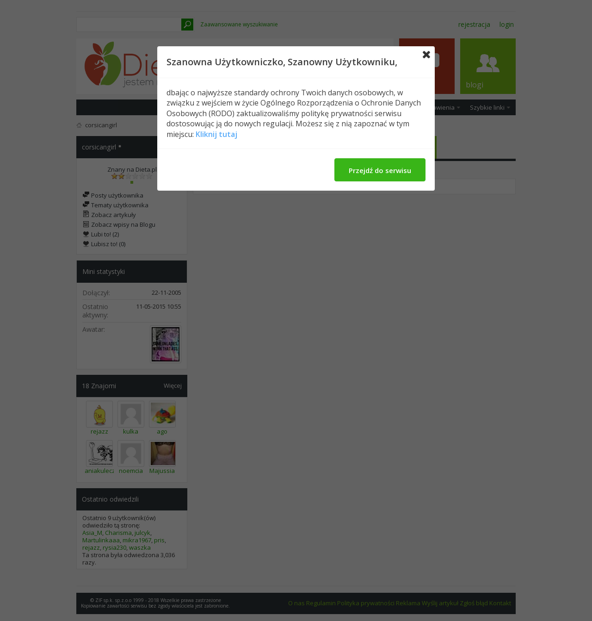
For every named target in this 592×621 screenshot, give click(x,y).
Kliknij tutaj (216, 134)
